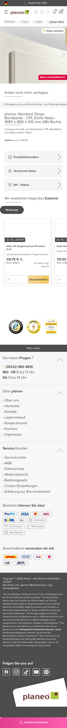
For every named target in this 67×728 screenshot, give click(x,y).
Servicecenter (15, 457)
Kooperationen (16, 423)
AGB (8, 463)
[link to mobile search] (42, 12)
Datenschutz (14, 469)
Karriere (11, 429)
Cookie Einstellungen (21, 486)
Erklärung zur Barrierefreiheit (27, 492)
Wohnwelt (10, 21)
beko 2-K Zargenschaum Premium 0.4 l (25, 248)
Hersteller (12, 406)
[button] (6, 3)
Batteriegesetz (16, 480)
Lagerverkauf (15, 417)
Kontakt (10, 412)
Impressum (13, 434)
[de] (6, 3)
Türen (25, 21)
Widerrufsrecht (16, 474)
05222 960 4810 (37, 3)
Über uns (12, 400)
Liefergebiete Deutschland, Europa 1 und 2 (40, 629)
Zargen (39, 21)
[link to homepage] (20, 12)
